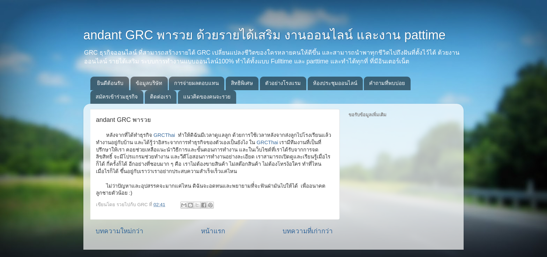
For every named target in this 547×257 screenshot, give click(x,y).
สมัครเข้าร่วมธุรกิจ (117, 97)
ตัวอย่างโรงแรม (283, 83)
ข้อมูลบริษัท (149, 83)
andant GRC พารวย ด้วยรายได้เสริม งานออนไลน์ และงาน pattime (264, 35)
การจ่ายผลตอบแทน (196, 83)
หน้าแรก (213, 231)
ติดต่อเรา (160, 97)
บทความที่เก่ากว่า (308, 231)
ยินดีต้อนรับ (110, 83)
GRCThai (164, 135)
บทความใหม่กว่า (119, 231)
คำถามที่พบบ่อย (387, 83)
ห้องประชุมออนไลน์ (335, 83)
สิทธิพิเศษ (242, 83)
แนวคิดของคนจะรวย (207, 97)
